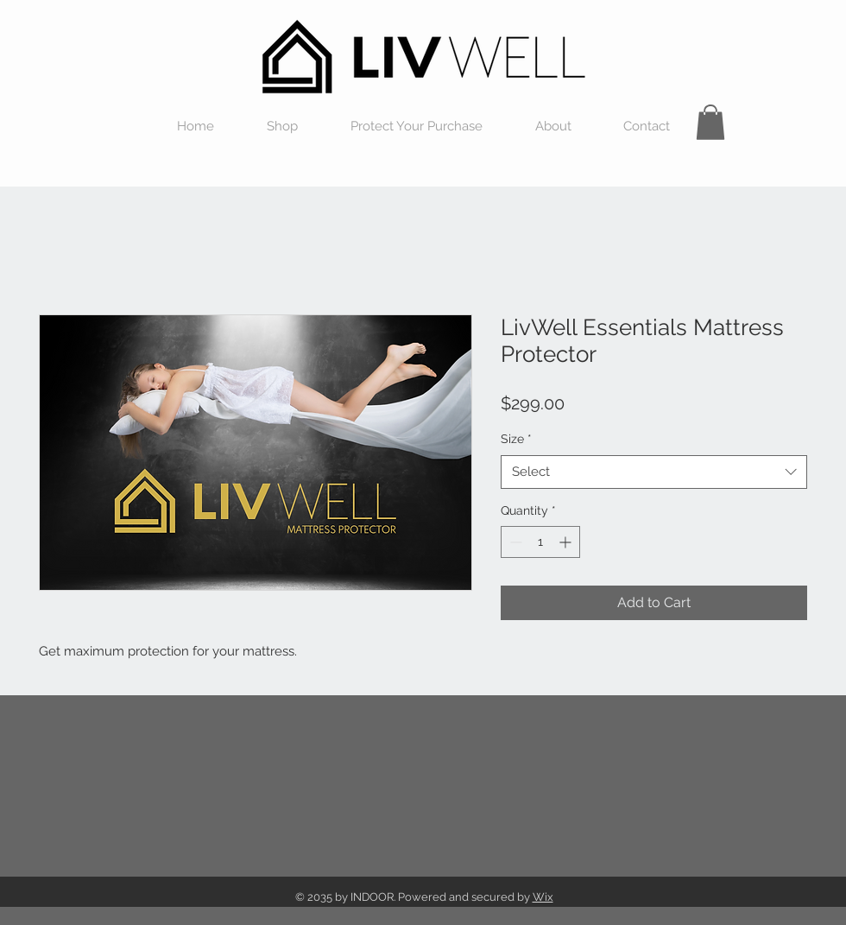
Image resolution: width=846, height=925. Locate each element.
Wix (543, 896)
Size (516, 439)
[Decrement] (514, 542)
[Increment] (567, 542)
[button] (710, 122)
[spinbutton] (540, 542)
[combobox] (654, 472)
